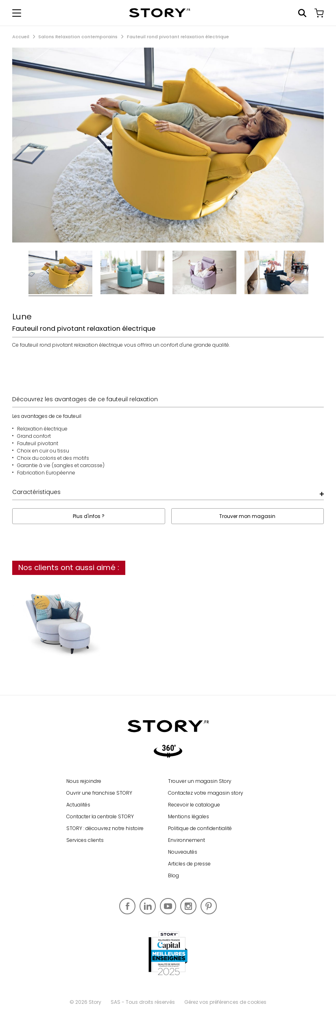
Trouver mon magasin (247, 516)
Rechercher (302, 13)
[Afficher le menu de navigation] (16, 13)
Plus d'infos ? (89, 516)
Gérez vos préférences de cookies (225, 1002)
